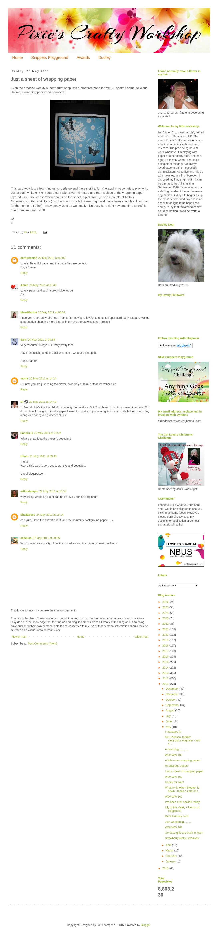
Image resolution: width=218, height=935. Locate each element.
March (170, 850)
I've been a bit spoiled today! (182, 802)
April (169, 845)
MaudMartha (28, 312)
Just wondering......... (178, 821)
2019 (165, 640)
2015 (165, 662)
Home (17, 57)
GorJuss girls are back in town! (184, 832)
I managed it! (173, 731)
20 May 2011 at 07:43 (42, 285)
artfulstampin (29, 491)
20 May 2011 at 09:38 (41, 339)
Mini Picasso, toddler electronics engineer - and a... (182, 740)
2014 (165, 667)
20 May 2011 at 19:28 (47, 433)
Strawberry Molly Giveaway (182, 838)
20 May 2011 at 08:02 (51, 312)
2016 (165, 656)
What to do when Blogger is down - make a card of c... (182, 789)
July (168, 716)
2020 (165, 634)
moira (24, 378)
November (172, 694)
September (173, 705)
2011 (165, 683)
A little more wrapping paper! (182, 760)
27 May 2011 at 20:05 (46, 538)
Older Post (141, 636)
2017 (165, 651)
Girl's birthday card (176, 816)
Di (21, 401)
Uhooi (24, 456)
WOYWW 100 (173, 827)
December (172, 688)
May (169, 726)
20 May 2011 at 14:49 (42, 401)
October (171, 699)
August (170, 710)
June (169, 721)
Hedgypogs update (177, 765)
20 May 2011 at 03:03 (51, 257)
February (172, 855)
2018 (165, 645)
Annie (24, 285)
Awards (83, 57)
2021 (165, 629)
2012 (165, 678)
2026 (165, 601)
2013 (165, 673)
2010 (165, 868)
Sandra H (26, 433)
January (171, 861)
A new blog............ (176, 749)
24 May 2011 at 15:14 (49, 514)
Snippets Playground (49, 57)
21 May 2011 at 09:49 (43, 456)
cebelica (25, 538)
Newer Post (19, 636)
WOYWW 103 (173, 754)
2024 (165, 612)
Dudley (104, 57)
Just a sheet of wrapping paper (184, 771)
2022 (165, 623)
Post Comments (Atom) (42, 643)
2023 (165, 618)
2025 (165, 607)
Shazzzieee (27, 514)
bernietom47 (28, 257)
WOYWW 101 (173, 796)
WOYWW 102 (173, 776)
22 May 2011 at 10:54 (52, 491)
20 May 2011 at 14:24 (42, 378)
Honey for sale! (174, 782)
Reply (24, 272)
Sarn (23, 339)
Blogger (145, 925)
